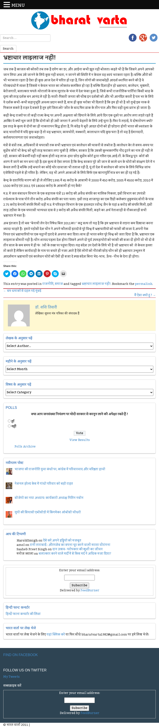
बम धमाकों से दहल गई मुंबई (22, 291)
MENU (18, 5)
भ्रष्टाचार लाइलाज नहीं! (96, 284)
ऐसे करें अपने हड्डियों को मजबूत (62, 541)
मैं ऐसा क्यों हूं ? (145, 295)
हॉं (12, 421)
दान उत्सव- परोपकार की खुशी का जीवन (77, 549)
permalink (143, 284)
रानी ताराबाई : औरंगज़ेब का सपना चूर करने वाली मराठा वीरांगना (70, 545)
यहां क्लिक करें (56, 635)
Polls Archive (25, 447)
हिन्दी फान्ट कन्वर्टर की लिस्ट (23, 614)
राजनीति (48, 284)
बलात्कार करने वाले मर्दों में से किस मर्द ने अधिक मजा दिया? (75, 554)
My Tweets (11, 677)
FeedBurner (89, 590)
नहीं (13, 426)
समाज (59, 284)
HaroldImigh (27, 541)
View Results (79, 440)
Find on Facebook (20, 655)
